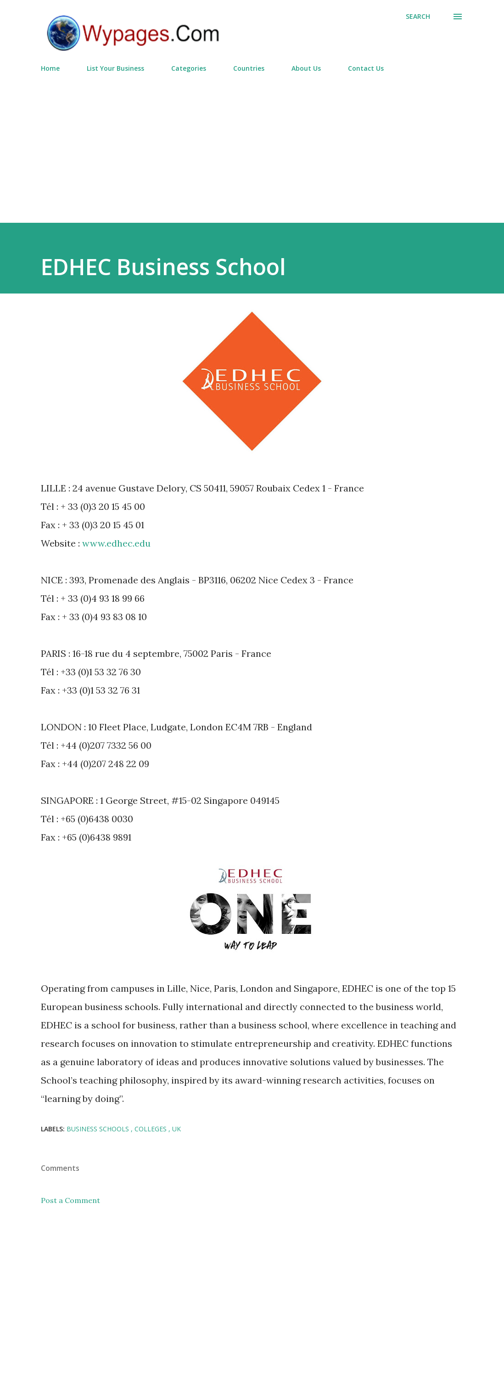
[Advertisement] (252, 143)
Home (50, 68)
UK (176, 1128)
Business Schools (99, 1128)
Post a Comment (70, 1200)
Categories (188, 68)
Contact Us (366, 68)
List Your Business (115, 68)
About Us (306, 68)
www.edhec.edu (116, 543)
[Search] (418, 16)
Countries (248, 68)
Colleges (151, 1128)
